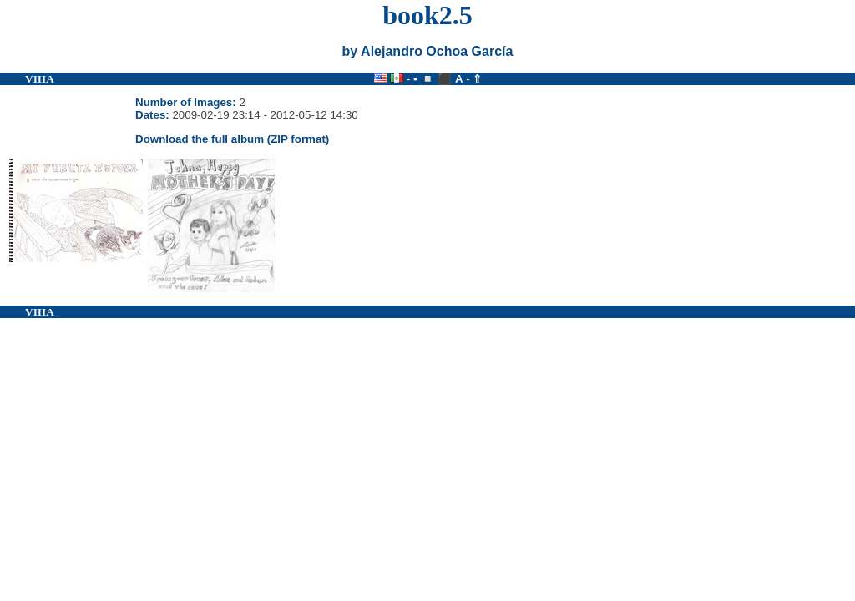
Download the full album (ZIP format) (232, 139)
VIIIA (39, 79)
